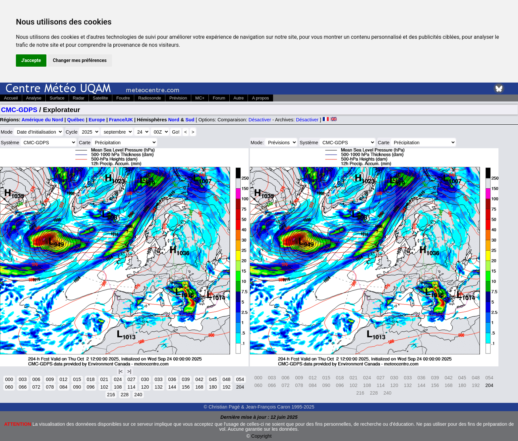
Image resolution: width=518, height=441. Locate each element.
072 (36, 387)
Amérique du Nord (42, 119)
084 (63, 387)
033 (158, 379)
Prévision (178, 97)
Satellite (100, 97)
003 (23, 379)
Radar (79, 97)
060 (9, 387)
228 (125, 394)
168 (199, 387)
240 (138, 394)
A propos (260, 97)
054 (240, 379)
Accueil (11, 97)
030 (145, 379)
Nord (173, 119)
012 (63, 379)
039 (186, 379)
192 (226, 387)
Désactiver (260, 119)
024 (118, 379)
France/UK (121, 119)
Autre (239, 97)
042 (199, 379)
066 (23, 387)
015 (77, 379)
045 (213, 379)
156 (186, 387)
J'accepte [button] (31, 60)
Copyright (261, 436)
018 (90, 379)
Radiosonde (149, 97)
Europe (96, 119)
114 (131, 387)
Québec (76, 119)
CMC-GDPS (19, 109)
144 (172, 387)
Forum (219, 97)
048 (226, 379)
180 (213, 387)
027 (131, 379)
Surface (57, 97)
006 (36, 379)
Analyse (33, 97)
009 (50, 379)
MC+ (199, 97)
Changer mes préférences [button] (80, 60)
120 (145, 387)
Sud (189, 119)
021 (104, 379)
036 (172, 379)
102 (104, 387)
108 (118, 387)
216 (111, 394)
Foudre (123, 97)
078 (50, 387)
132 (158, 387)
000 (9, 379)
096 (90, 387)
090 (77, 387)
